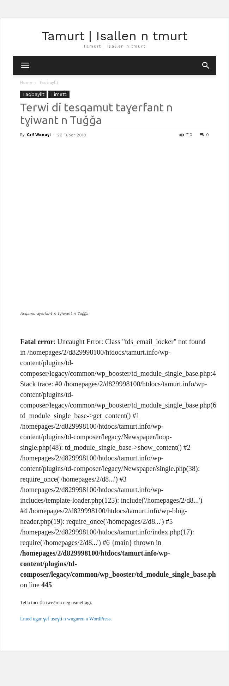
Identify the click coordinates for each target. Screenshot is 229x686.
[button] (206, 65)
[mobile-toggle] (25, 65)
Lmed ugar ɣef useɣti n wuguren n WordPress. (66, 618)
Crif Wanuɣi (38, 135)
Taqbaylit (48, 82)
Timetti (58, 94)
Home (26, 82)
